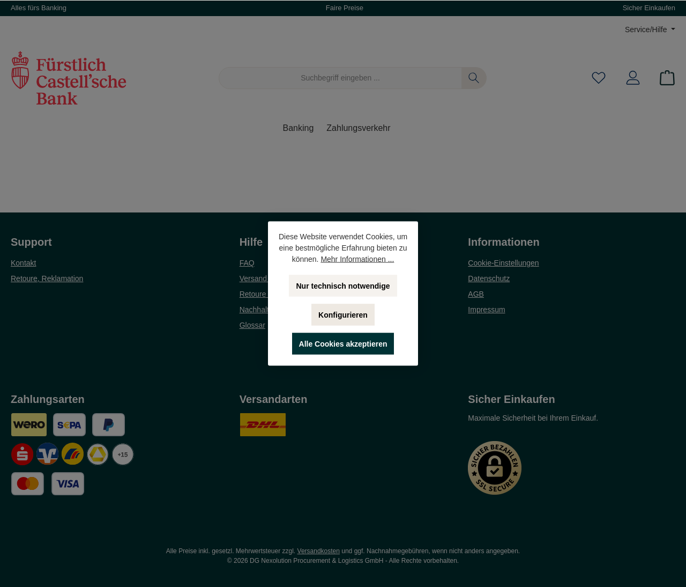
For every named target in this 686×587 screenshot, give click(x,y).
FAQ (247, 263)
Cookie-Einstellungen (503, 263)
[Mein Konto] (632, 78)
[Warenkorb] (664, 78)
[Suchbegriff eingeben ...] (340, 78)
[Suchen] (474, 78)
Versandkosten (318, 551)
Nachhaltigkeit (263, 309)
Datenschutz (489, 278)
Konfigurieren (343, 315)
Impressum (486, 309)
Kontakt (23, 263)
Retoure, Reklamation (47, 278)
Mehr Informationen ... (357, 259)
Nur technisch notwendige (343, 286)
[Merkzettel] (598, 78)
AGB (476, 294)
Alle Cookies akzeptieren (343, 344)
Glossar (252, 325)
